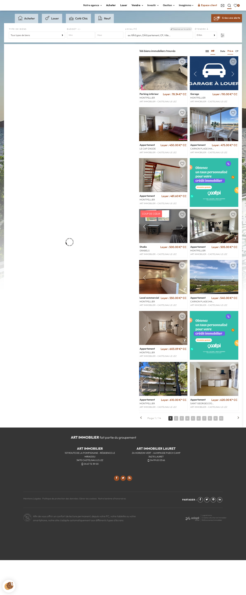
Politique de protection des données (60, 533)
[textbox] (159, 38)
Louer (123, 6)
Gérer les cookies (88, 533)
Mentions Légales (32, 533)
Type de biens (18, 32)
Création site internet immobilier (214, 552)
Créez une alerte (226, 21)
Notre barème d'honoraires (112, 533)
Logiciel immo (207, 550)
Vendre (137, 6)
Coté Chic (78, 21)
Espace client (207, 6)
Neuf (104, 21)
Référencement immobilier (212, 555)
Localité (131, 32)
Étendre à (201, 32)
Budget (72, 32)
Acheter (111, 6)
